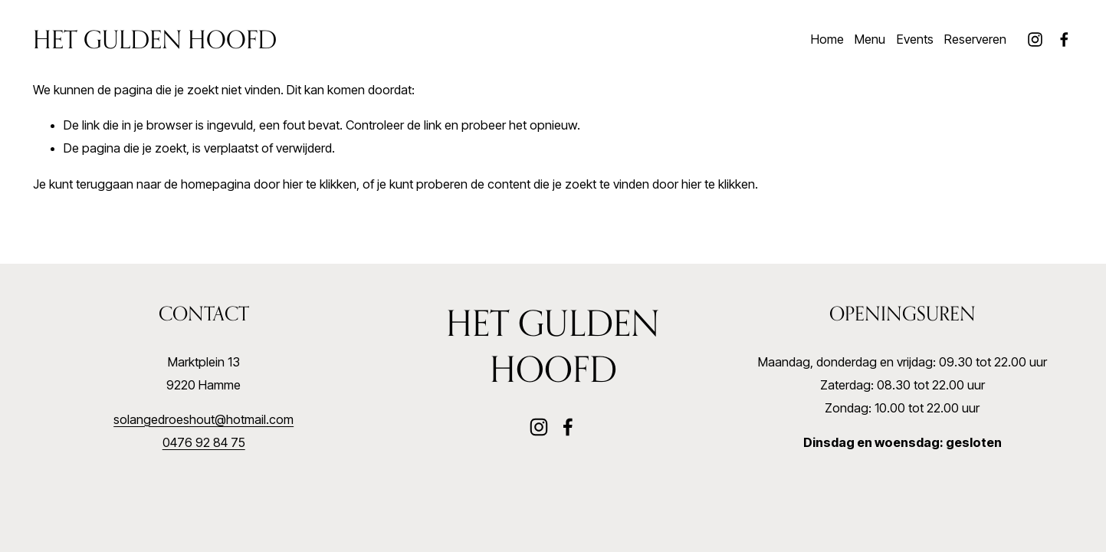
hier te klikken (319, 184)
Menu (870, 39)
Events (915, 39)
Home (827, 39)
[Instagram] (1035, 39)
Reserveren (975, 39)
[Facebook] (1064, 39)
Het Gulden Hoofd (155, 39)
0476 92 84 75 (203, 442)
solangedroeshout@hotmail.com (203, 419)
